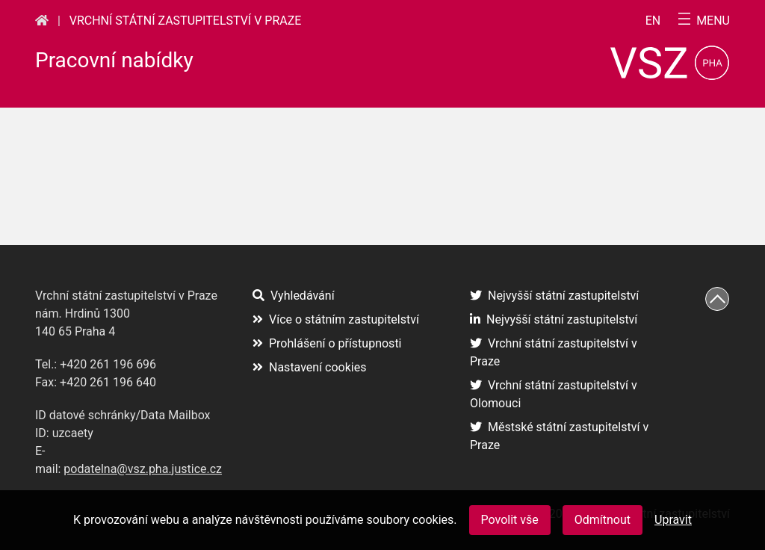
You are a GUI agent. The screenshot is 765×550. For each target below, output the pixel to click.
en (653, 21)
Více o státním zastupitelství (336, 319)
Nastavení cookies (309, 367)
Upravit (673, 520)
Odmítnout (602, 520)
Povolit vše (510, 520)
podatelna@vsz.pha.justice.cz (143, 469)
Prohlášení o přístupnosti (327, 343)
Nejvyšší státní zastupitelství (554, 295)
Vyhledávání (294, 295)
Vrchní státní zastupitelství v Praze (185, 20)
